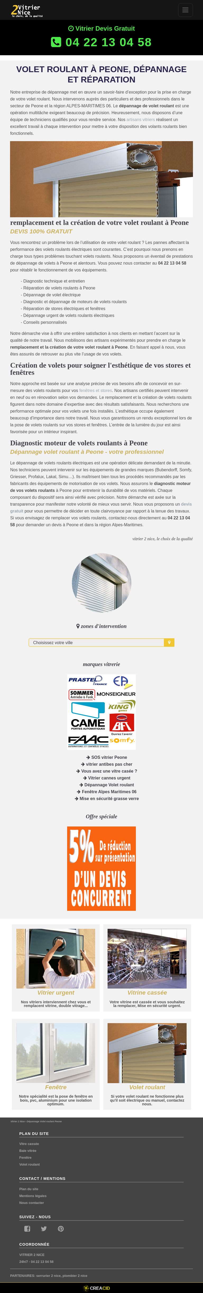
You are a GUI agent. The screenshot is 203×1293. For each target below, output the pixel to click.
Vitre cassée (29, 1144)
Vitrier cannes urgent (106, 778)
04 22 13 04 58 (42, 1262)
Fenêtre (25, 1158)
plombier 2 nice (75, 1276)
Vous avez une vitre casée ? (106, 771)
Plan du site (28, 1189)
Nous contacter (31, 1203)
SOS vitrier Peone (106, 757)
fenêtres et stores (95, 390)
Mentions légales (33, 1196)
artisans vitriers (141, 119)
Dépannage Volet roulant (107, 785)
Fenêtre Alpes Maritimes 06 (106, 791)
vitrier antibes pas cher (106, 764)
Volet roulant (29, 1164)
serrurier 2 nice (48, 1276)
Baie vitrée (27, 1151)
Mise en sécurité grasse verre (107, 798)
